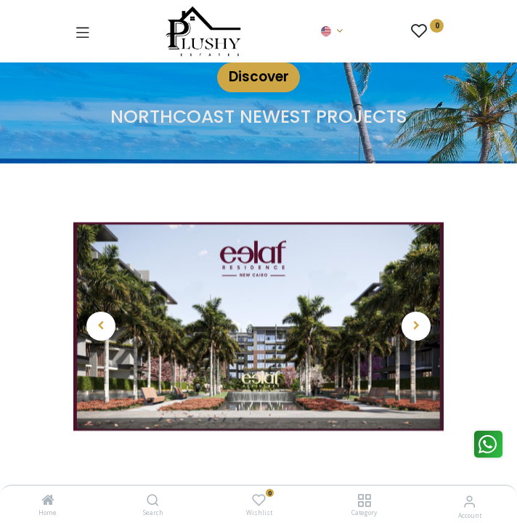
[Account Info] (469, 501)
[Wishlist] (259, 500)
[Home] (47, 501)
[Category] (364, 501)
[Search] (153, 501)
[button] (101, 326)
